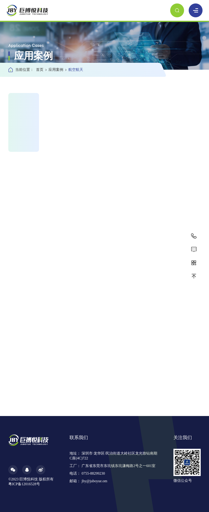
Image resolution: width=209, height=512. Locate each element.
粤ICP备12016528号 (24, 484)
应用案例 (57, 70)
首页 (41, 70)
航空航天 (75, 70)
